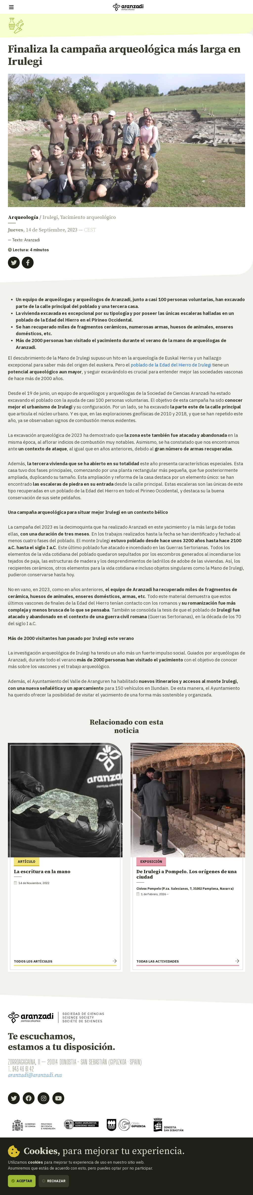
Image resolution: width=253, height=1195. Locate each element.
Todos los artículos (33, 961)
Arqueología (23, 217)
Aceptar (21, 1181)
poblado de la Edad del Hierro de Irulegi (172, 365)
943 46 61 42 (24, 1069)
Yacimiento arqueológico (88, 217)
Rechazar (53, 1181)
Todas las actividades (157, 961)
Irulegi (50, 217)
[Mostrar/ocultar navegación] (11, 7)
